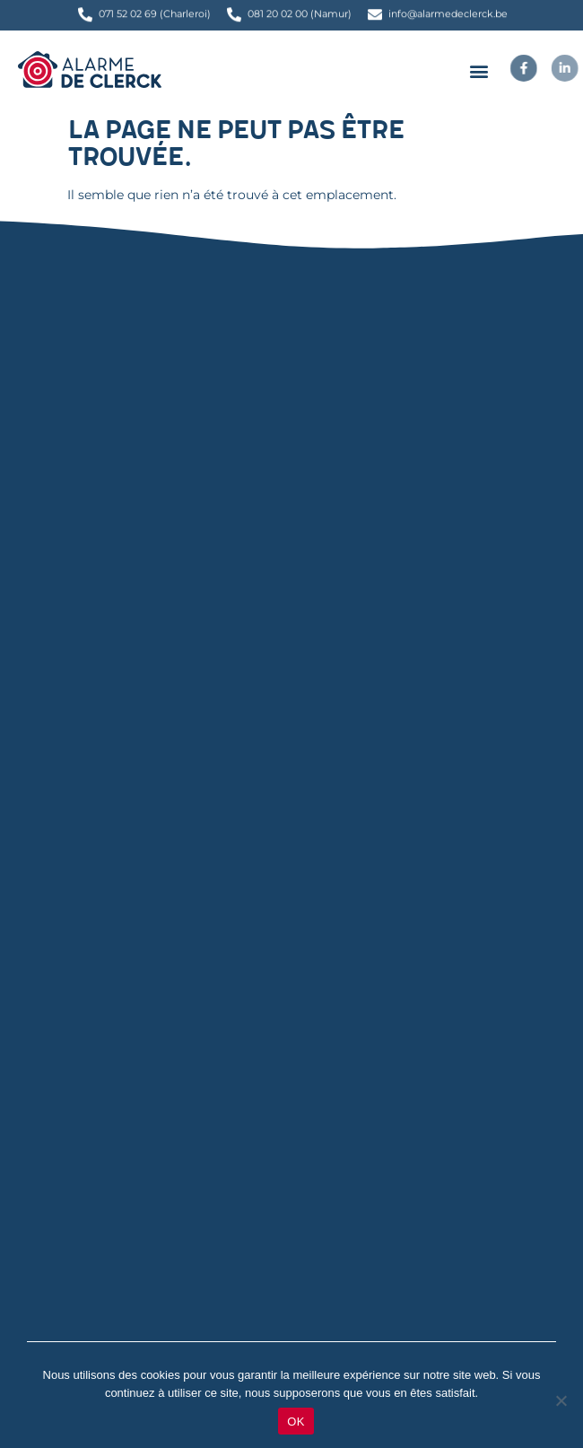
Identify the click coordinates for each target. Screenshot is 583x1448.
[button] (478, 70)
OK (295, 1421)
